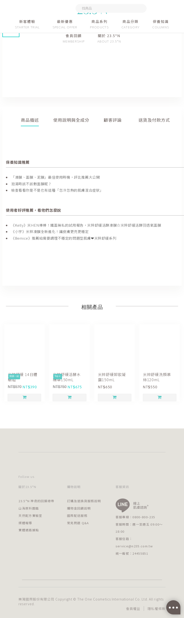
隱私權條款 (157, 608)
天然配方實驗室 (30, 515)
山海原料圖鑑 (28, 508)
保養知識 (161, 21)
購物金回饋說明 (79, 508)
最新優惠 (65, 21)
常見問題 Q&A (78, 523)
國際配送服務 (77, 515)
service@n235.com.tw (134, 546)
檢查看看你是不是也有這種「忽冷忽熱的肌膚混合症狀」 (57, 190)
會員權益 (133, 608)
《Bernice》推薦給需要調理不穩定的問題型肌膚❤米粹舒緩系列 (63, 238)
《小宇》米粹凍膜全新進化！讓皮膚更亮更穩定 (50, 231)
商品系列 (99, 21)
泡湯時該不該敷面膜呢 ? (31, 183)
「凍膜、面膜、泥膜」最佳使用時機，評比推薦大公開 (55, 177)
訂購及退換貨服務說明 (84, 501)
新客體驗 (27, 21)
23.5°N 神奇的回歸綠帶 (36, 501)
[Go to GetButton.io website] (172, 613)
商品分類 (130, 21)
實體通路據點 (28, 530)
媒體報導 (25, 523)
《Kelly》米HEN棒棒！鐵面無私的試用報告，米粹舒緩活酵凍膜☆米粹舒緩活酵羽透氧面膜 (86, 225)
